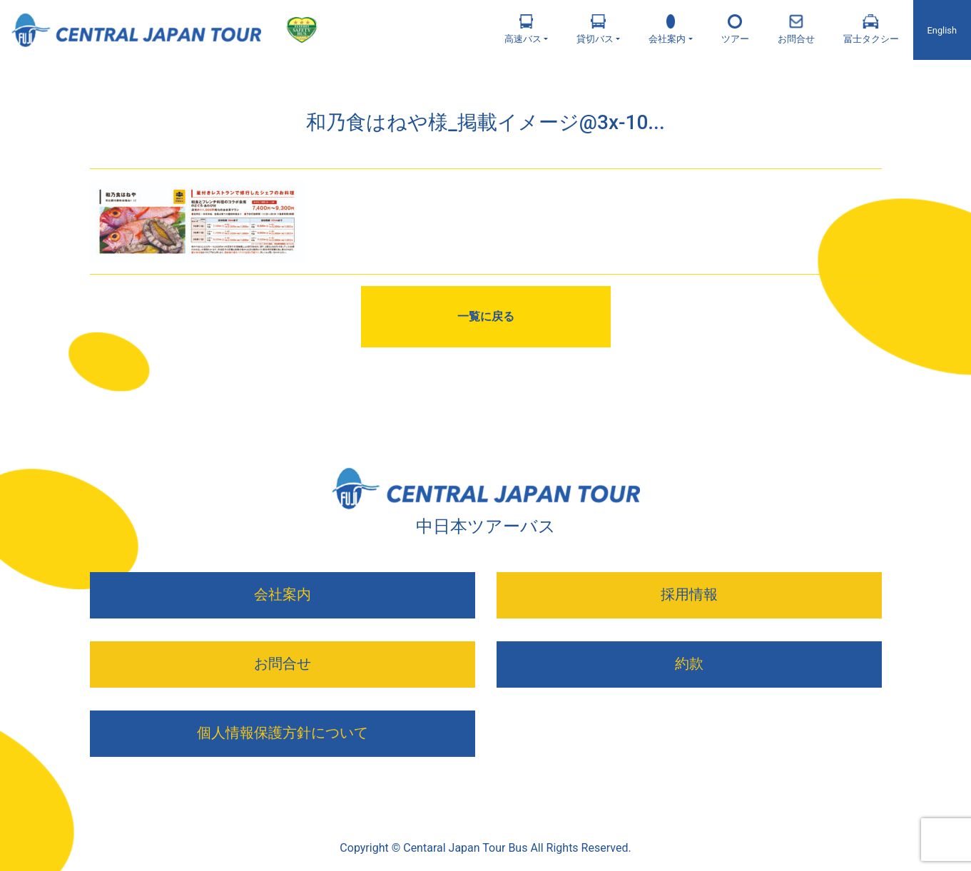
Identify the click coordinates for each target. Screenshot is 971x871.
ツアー (735, 29)
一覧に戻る (485, 316)
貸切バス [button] (595, 29)
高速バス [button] (523, 29)
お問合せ (796, 29)
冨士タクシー (871, 29)
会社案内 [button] (667, 29)
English (942, 30)
